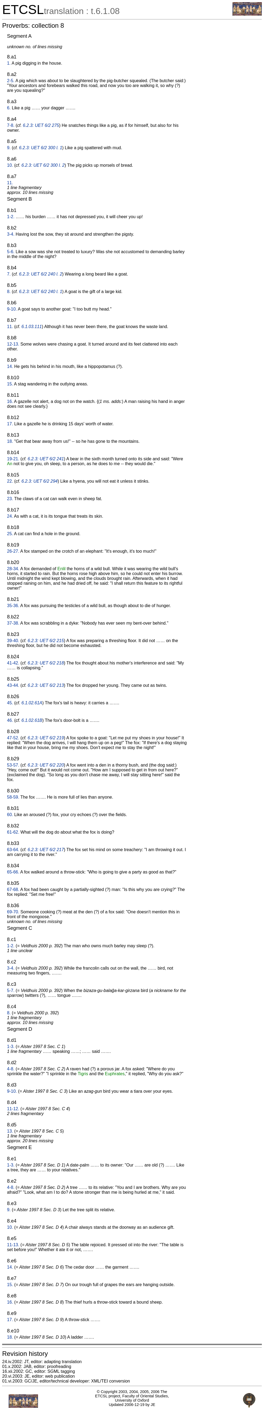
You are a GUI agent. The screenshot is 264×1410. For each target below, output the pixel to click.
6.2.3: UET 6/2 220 (46, 765)
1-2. (11, 216)
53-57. (13, 765)
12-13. (13, 344)
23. (10, 498)
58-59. (13, 797)
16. (10, 401)
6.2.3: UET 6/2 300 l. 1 (40, 147)
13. (10, 1131)
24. (10, 516)
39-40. (13, 640)
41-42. (13, 663)
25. (10, 533)
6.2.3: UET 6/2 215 (46, 640)
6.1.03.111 (31, 326)
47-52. (13, 738)
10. (10, 165)
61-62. (13, 832)
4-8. (11, 1069)
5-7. (11, 990)
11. (10, 182)
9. (9, 147)
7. (9, 274)
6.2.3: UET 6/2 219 (46, 738)
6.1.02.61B (31, 720)
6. (9, 108)
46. (10, 720)
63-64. (13, 849)
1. (9, 63)
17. (10, 424)
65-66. (13, 872)
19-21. (13, 459)
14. (10, 366)
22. (10, 481)
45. (10, 703)
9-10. (12, 309)
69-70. (13, 912)
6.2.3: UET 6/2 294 (39, 481)
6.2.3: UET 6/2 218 (46, 663)
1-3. (11, 1046)
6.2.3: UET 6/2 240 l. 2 (40, 274)
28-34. (13, 568)
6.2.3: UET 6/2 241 (46, 459)
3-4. (11, 234)
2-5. (11, 80)
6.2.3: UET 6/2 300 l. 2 (42, 165)
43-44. (13, 685)
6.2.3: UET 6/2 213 (46, 685)
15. (10, 384)
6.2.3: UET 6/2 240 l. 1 (40, 291)
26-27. (13, 551)
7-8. (11, 125)
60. (10, 814)
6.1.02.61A (31, 703)
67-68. (13, 889)
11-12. (13, 1108)
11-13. (13, 1244)
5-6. (11, 251)
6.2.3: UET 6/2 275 (41, 125)
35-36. (13, 605)
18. (10, 441)
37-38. (13, 623)
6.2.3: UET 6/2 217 (46, 849)
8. (9, 291)
